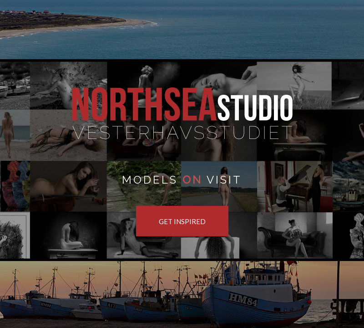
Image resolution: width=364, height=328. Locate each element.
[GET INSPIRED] (182, 221)
